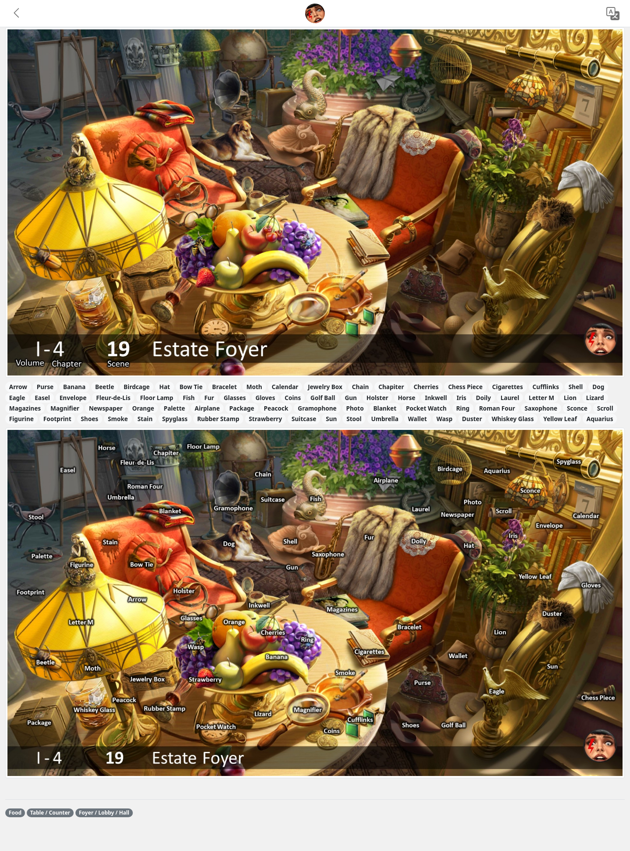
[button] (17, 13)
